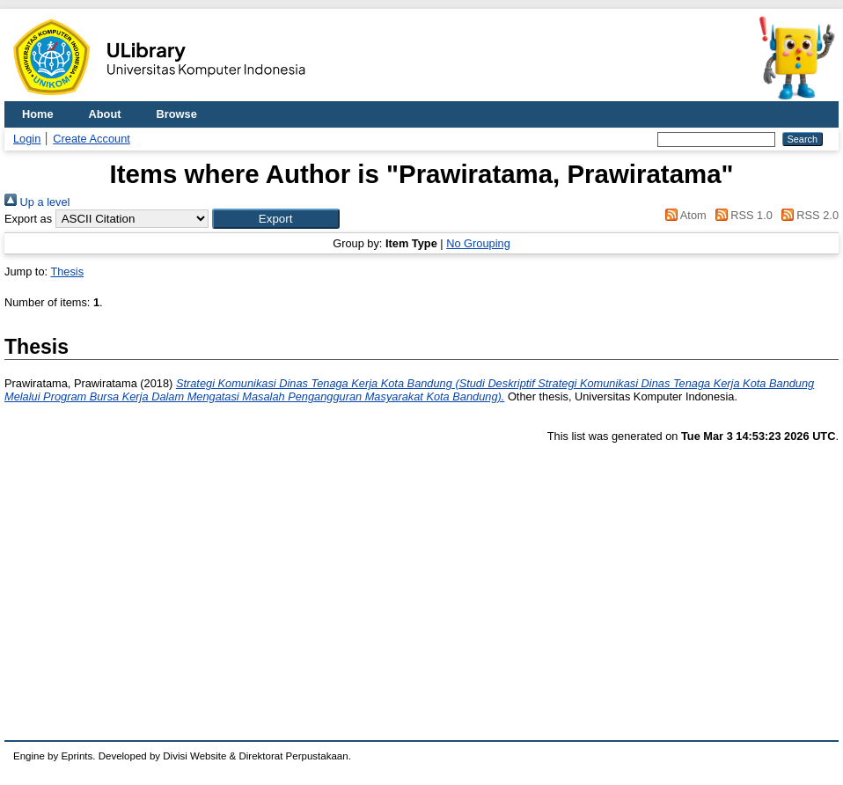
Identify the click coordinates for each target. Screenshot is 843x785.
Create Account (91, 138)
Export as (28, 218)
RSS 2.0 (807, 215)
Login (26, 138)
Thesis (67, 271)
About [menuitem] (105, 114)
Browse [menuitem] (177, 114)
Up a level (37, 202)
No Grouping (478, 243)
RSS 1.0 (741, 215)
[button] (276, 219)
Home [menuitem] (38, 114)
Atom (683, 215)
